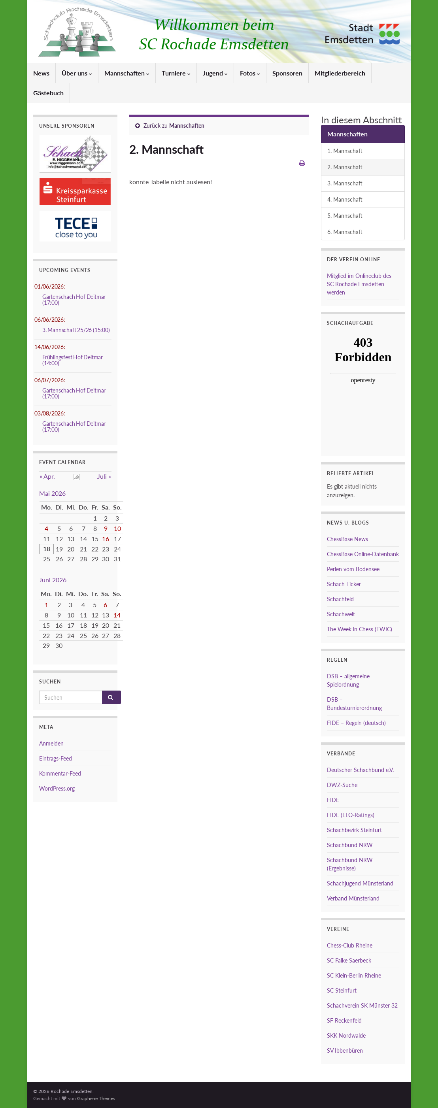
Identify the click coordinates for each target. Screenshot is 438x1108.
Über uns (77, 73)
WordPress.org (57, 788)
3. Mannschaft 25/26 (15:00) (76, 330)
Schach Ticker (344, 584)
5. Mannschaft (344, 215)
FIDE (333, 800)
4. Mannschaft (344, 199)
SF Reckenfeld (344, 1020)
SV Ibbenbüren (345, 1050)
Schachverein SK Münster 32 (362, 1005)
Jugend (215, 73)
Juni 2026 (52, 579)
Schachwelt (341, 614)
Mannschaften (126, 73)
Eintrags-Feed (55, 758)
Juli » (104, 476)
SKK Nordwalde (346, 1035)
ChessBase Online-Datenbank (363, 554)
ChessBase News (347, 539)
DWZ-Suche (342, 784)
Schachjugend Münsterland (360, 883)
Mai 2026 (52, 493)
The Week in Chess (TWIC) (359, 629)
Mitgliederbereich (340, 73)
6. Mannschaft (344, 231)
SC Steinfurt (342, 990)
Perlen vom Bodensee (353, 569)
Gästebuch (48, 92)
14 (117, 615)
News (41, 73)
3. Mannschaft (344, 183)
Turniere (176, 73)
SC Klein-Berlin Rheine (354, 975)
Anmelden (51, 743)
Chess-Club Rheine (349, 945)
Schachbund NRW (350, 845)
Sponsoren (287, 73)
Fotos (250, 73)
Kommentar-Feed (60, 773)
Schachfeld (340, 599)
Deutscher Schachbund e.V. (360, 769)
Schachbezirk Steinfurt (354, 830)
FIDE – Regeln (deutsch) (356, 722)
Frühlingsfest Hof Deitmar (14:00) (72, 360)
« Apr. (47, 476)
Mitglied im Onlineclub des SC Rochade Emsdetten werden (359, 284)
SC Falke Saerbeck (349, 960)
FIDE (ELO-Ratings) (350, 815)
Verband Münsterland (353, 898)
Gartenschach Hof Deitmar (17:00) (74, 299)
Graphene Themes (96, 1098)
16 (105, 538)
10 (117, 528)
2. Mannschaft (344, 167)
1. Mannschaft (344, 150)
